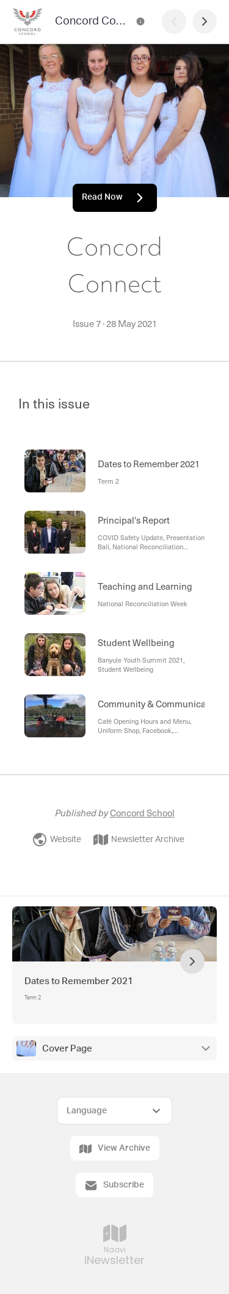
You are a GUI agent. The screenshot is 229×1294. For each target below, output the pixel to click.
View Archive (114, 1149)
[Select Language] (114, 1110)
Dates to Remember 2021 (78, 981)
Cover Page (67, 1048)
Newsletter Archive (138, 839)
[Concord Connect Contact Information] (140, 21)
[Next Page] (204, 21)
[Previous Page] (174, 21)
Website (56, 839)
